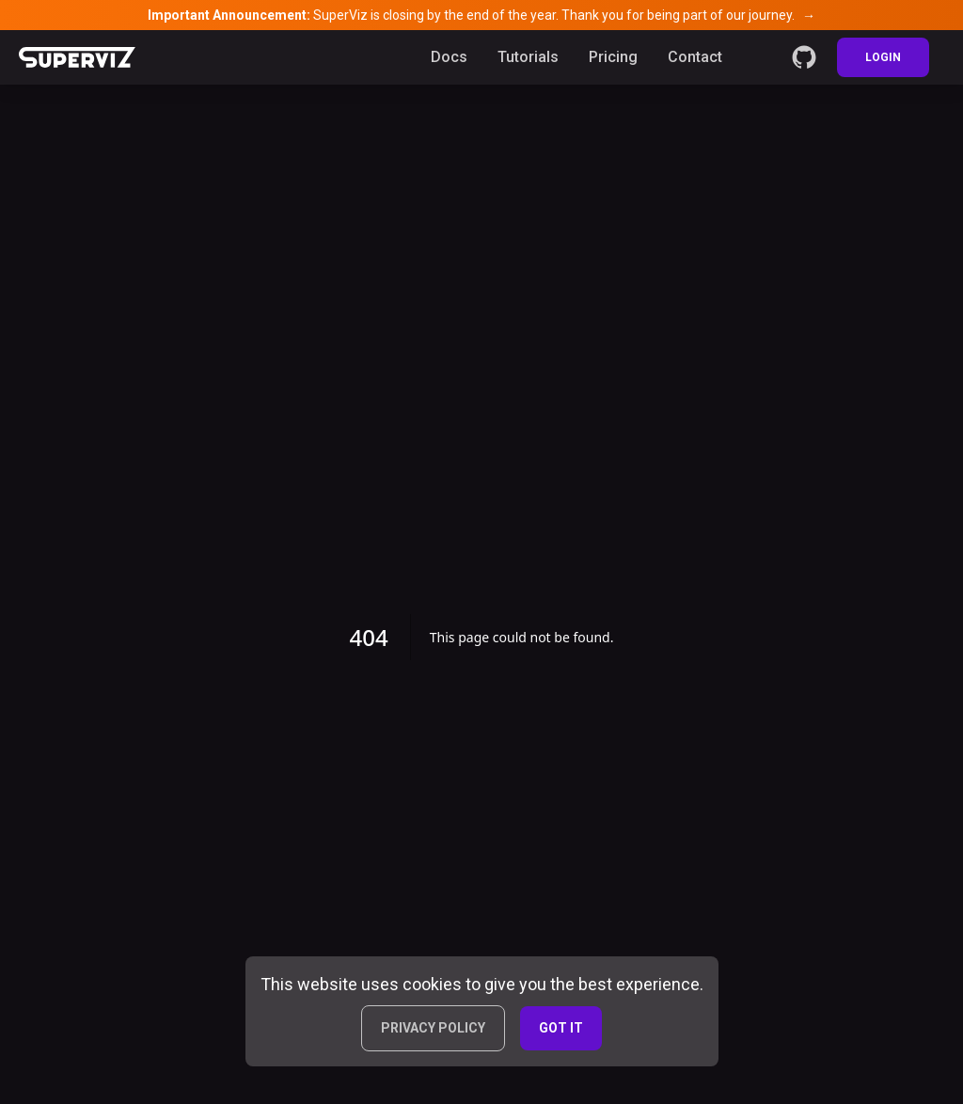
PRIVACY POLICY (433, 1027)
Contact (695, 57)
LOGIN (883, 57)
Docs (449, 57)
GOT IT (561, 1027)
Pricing (613, 57)
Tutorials (528, 57)
